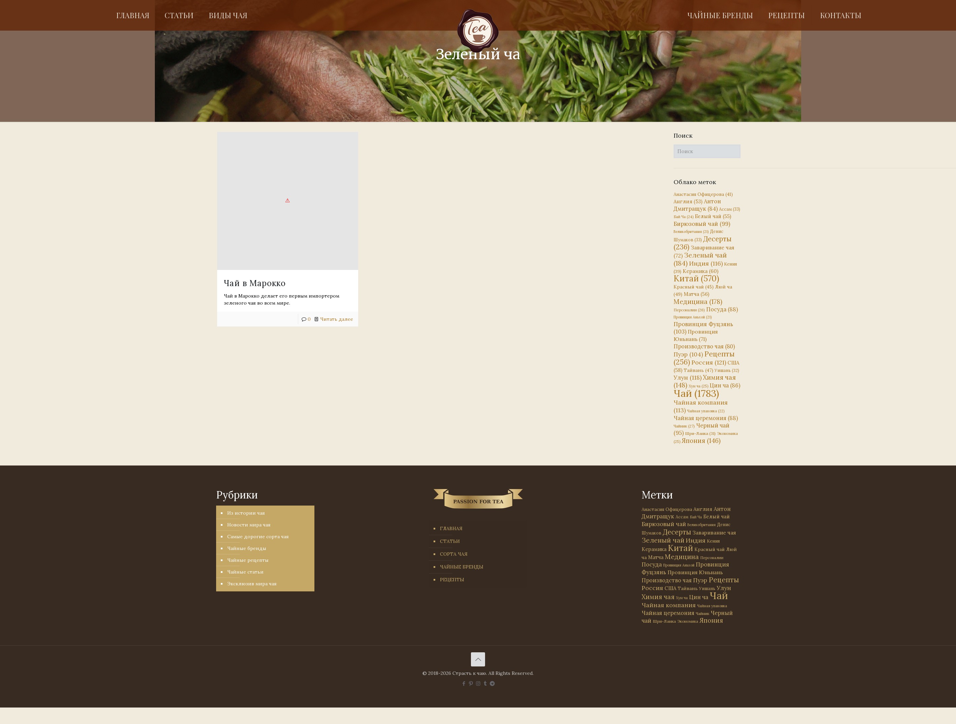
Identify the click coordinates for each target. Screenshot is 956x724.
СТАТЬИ (450, 541)
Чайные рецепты (248, 560)
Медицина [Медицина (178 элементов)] (698, 301)
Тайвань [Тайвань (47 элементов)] (698, 370)
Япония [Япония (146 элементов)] (701, 441)
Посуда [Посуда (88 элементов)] (722, 309)
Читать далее (336, 319)
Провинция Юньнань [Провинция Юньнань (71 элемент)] (695, 572)
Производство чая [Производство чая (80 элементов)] (704, 346)
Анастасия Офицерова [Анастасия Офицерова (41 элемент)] (703, 194)
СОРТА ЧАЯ (454, 554)
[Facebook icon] (464, 683)
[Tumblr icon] (485, 683)
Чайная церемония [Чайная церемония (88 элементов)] (706, 418)
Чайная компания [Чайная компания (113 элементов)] (669, 605)
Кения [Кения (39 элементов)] (713, 541)
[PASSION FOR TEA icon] (492, 683)
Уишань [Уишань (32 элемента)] (727, 370)
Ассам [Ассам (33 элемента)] (729, 209)
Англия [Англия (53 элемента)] (688, 201)
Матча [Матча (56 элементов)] (696, 294)
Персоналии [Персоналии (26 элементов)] (689, 309)
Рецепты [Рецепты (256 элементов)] (704, 358)
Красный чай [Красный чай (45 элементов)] (694, 287)
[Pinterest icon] (471, 683)
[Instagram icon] (478, 683)
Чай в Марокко (255, 283)
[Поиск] (707, 151)
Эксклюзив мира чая (252, 584)
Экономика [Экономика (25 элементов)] (687, 621)
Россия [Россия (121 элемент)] (708, 362)
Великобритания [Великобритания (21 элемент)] (691, 231)
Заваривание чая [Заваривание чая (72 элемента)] (714, 532)
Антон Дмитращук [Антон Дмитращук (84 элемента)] (697, 205)
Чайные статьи (245, 572)
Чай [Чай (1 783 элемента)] (696, 393)
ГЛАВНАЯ (451, 528)
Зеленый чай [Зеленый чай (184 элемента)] (700, 259)
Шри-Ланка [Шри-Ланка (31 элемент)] (700, 433)
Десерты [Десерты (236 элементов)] (677, 532)
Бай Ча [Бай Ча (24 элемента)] (683, 216)
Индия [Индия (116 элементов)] (706, 263)
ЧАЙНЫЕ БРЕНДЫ (461, 567)
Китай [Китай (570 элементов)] (696, 278)
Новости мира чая (249, 525)
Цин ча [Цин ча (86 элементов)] (725, 385)
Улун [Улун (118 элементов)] (688, 377)
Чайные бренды (246, 548)
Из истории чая (246, 513)
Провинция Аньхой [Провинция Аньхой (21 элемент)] (693, 317)
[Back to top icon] (478, 659)
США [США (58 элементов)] (670, 588)
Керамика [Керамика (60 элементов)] (700, 271)
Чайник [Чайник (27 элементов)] (684, 425)
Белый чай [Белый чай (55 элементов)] (713, 216)
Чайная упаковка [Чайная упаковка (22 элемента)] (705, 411)
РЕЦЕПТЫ (452, 580)
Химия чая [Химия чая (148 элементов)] (705, 381)
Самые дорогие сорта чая (258, 536)
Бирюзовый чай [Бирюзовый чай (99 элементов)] (702, 224)
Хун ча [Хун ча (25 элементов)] (698, 386)
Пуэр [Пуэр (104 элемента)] (688, 354)
